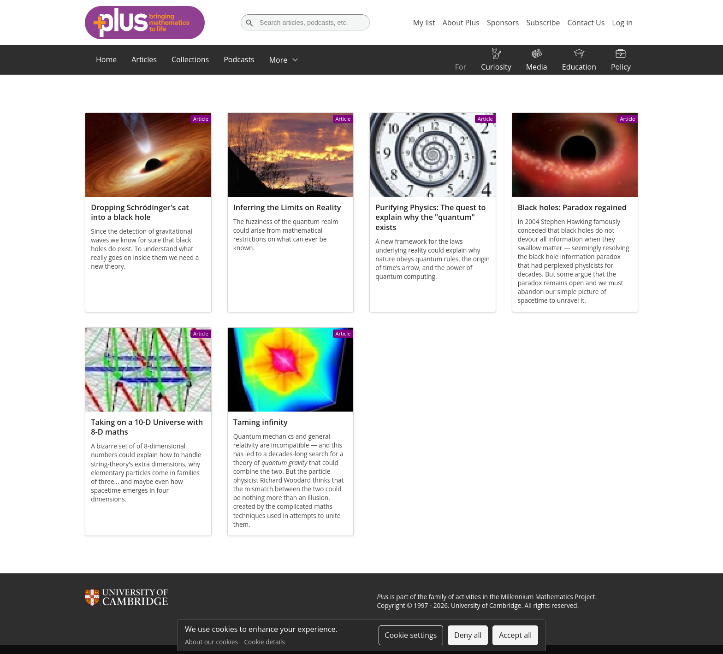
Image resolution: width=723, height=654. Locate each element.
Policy (621, 67)
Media (536, 67)
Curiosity (496, 67)
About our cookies (211, 641)
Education (579, 67)
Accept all (515, 635)
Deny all (468, 635)
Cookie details (264, 641)
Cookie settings (411, 635)
